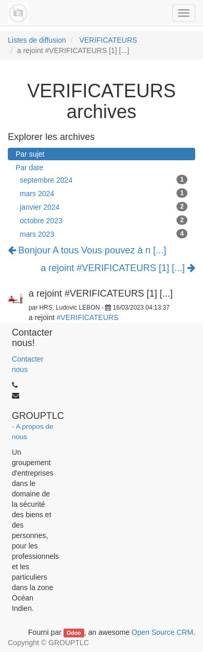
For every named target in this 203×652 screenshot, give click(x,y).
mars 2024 (103, 193)
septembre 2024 (103, 179)
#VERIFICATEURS (88, 317)
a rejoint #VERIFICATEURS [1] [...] (118, 268)
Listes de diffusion (37, 40)
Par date (29, 167)
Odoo (74, 633)
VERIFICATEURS (108, 40)
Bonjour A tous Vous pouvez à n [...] (87, 250)
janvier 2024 (103, 206)
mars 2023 (103, 233)
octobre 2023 (103, 220)
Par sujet (30, 154)
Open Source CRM (162, 632)
